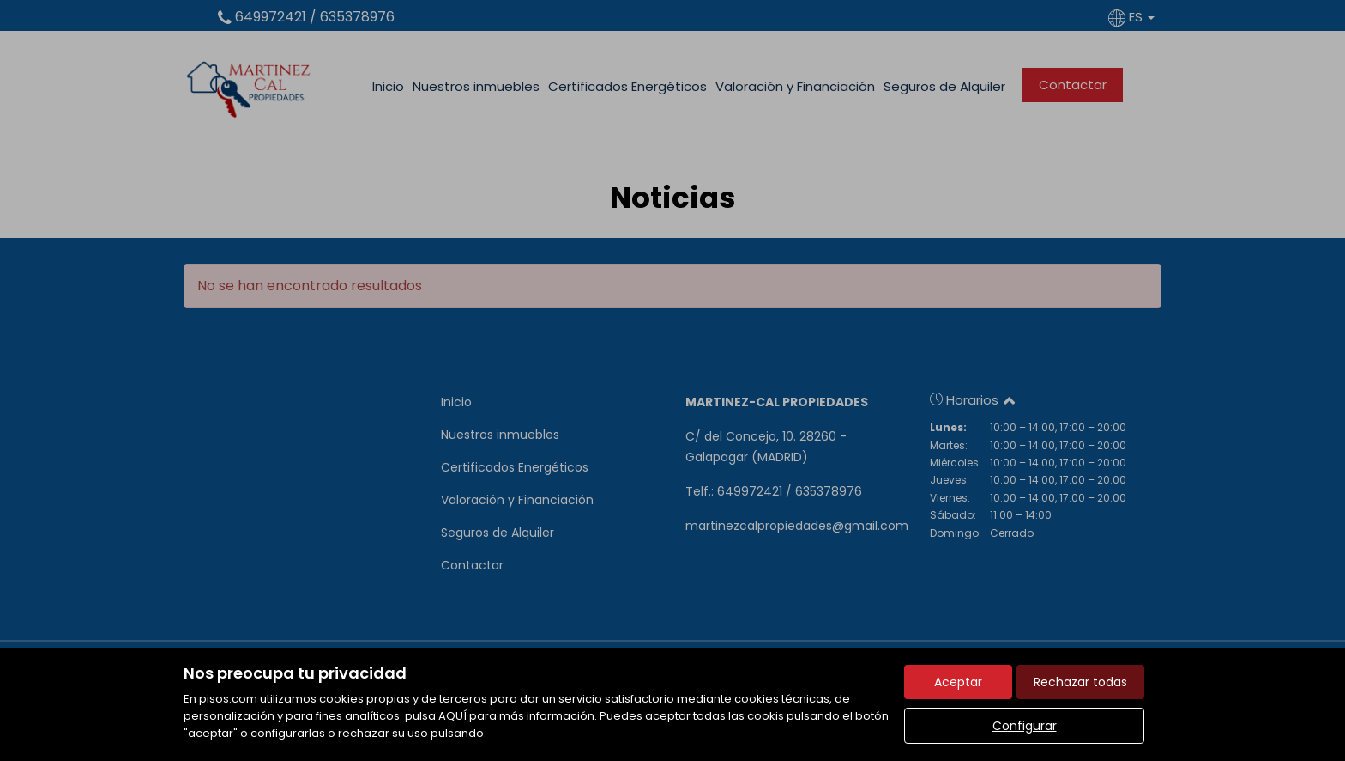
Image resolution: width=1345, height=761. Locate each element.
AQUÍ (452, 716)
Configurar (1024, 725)
